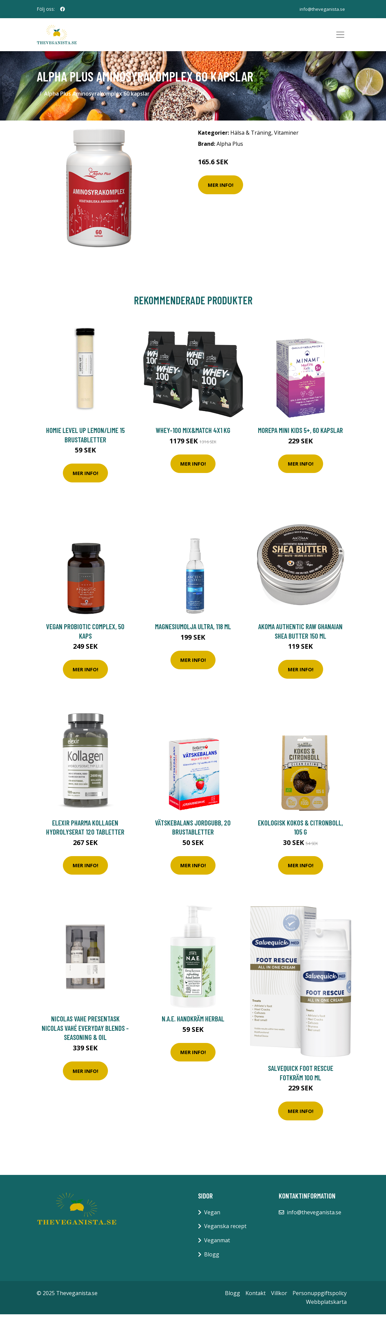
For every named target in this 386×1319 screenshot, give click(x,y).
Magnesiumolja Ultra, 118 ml (193, 631)
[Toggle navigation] (340, 37)
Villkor (279, 1297)
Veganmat (217, 1244)
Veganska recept (225, 1231)
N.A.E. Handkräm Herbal (193, 1023)
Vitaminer (286, 137)
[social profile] (62, 9)
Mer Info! (220, 189)
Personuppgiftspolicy (320, 1297)
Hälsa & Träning (250, 137)
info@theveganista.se (320, 9)
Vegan (212, 1216)
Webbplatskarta (326, 1306)
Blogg (211, 1258)
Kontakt (255, 1297)
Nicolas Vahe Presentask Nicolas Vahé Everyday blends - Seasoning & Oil (85, 1032)
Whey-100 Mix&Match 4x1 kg (193, 434)
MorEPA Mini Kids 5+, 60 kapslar (300, 434)
